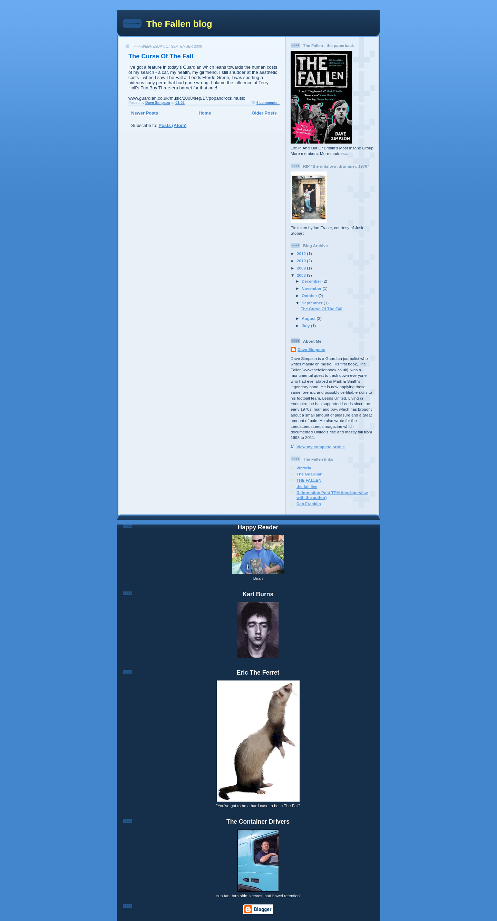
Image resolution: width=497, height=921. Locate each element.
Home (204, 113)
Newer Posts (144, 113)
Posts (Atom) (173, 125)
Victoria (303, 468)
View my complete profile (320, 446)
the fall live (306, 486)
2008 (302, 275)
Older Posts (264, 113)
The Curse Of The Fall (160, 56)
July (306, 325)
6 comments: (268, 103)
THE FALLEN (308, 480)
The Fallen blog (179, 24)
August (309, 318)
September (313, 303)
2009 (302, 268)
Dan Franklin (308, 503)
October (310, 295)
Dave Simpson (311, 349)
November (312, 288)
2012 (302, 253)
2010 (302, 260)
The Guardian (309, 474)
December (312, 281)
